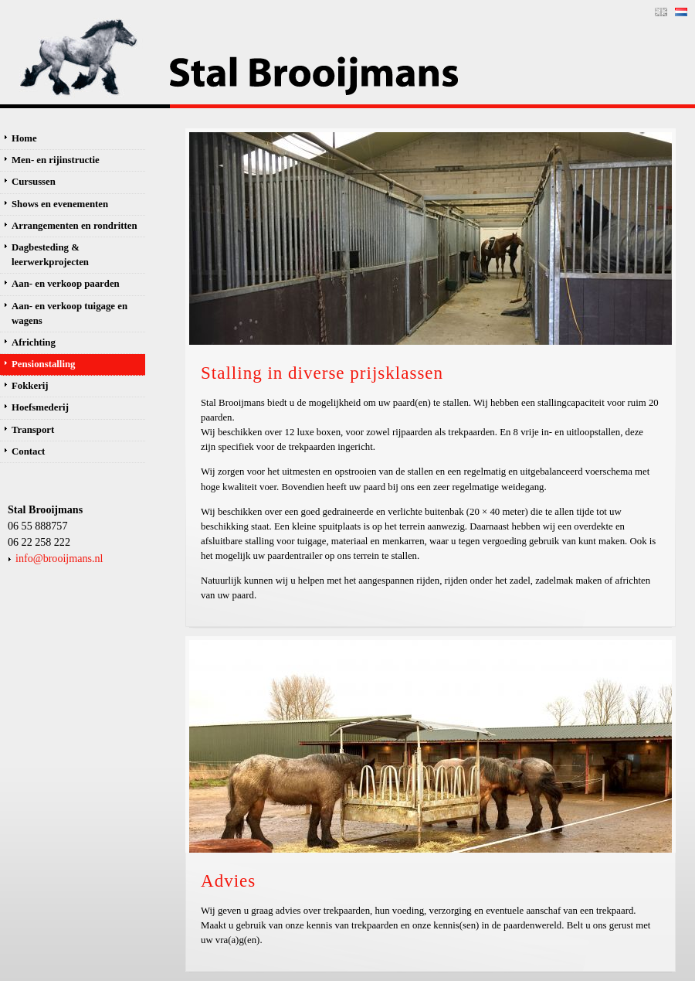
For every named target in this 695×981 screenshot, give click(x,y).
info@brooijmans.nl (59, 558)
